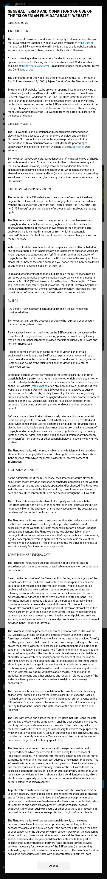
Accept (53, 865)
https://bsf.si (85, 42)
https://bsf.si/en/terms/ (36, 65)
